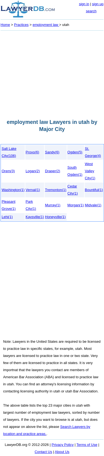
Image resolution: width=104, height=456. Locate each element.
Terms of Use (87, 445)
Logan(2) (33, 171)
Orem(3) (8, 171)
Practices (21, 25)
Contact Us (43, 452)
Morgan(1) (76, 205)
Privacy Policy (63, 445)
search (91, 11)
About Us (62, 452)
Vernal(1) (33, 190)
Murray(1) (52, 205)
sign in (84, 4)
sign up (97, 4)
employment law (46, 25)
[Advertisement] (51, 73)
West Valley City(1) (90, 171)
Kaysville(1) (35, 217)
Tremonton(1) (55, 190)
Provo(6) (32, 152)
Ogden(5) (75, 152)
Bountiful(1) (94, 190)
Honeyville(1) (55, 217)
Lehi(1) (7, 217)
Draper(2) (52, 171)
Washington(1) (13, 190)
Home (5, 25)
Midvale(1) (93, 205)
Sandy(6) (52, 152)
